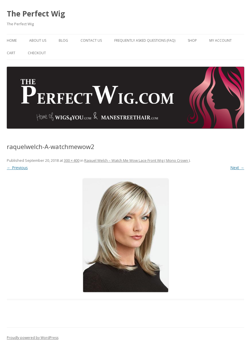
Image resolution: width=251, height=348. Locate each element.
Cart (11, 53)
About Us (37, 40)
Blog (63, 40)
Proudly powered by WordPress (32, 337)
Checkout (37, 53)
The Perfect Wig (36, 14)
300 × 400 (71, 160)
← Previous (17, 167)
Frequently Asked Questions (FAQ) (144, 40)
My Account (220, 40)
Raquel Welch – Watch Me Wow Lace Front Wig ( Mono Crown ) (137, 160)
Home (12, 40)
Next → (237, 167)
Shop (192, 40)
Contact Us (91, 40)
